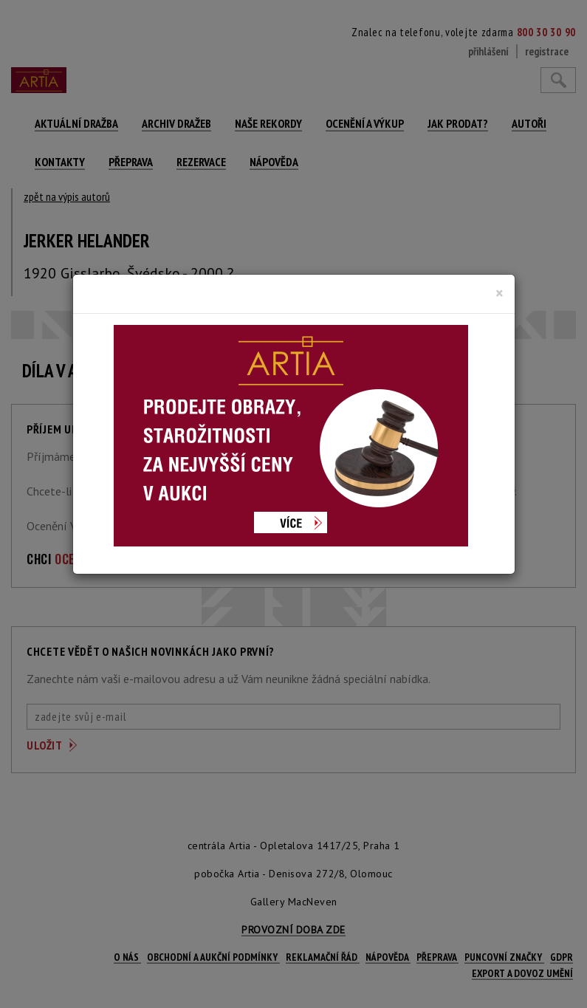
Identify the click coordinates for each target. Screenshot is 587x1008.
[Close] (499, 293)
